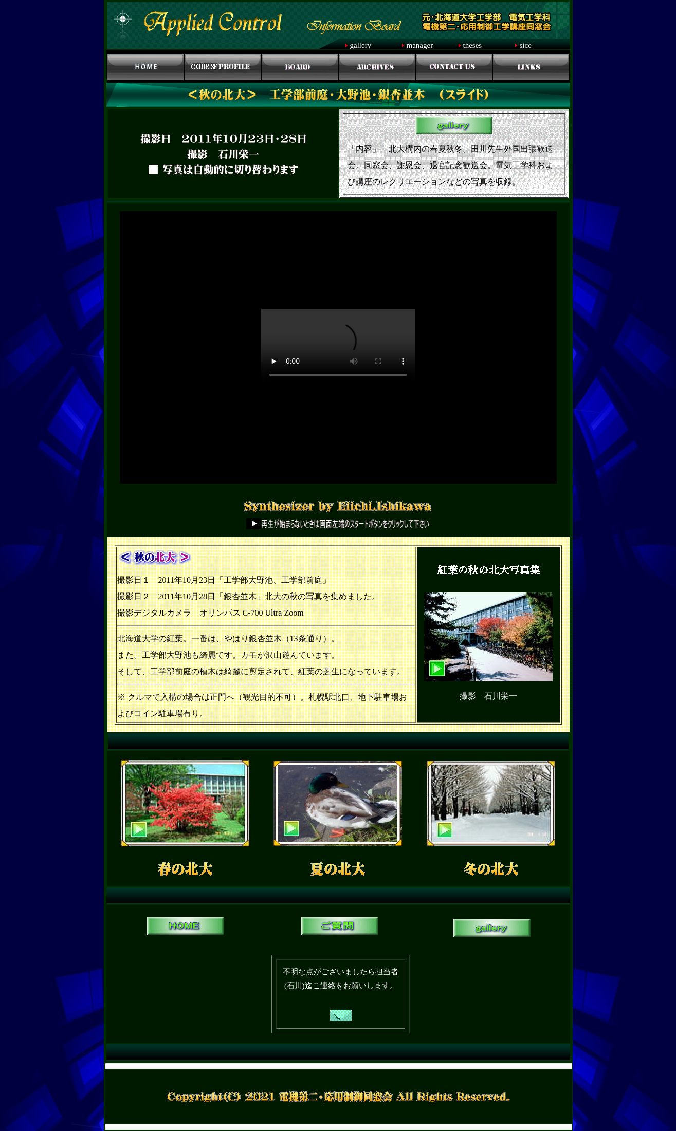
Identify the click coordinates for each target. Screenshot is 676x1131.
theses (472, 45)
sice (526, 45)
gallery (361, 45)
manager (420, 45)
